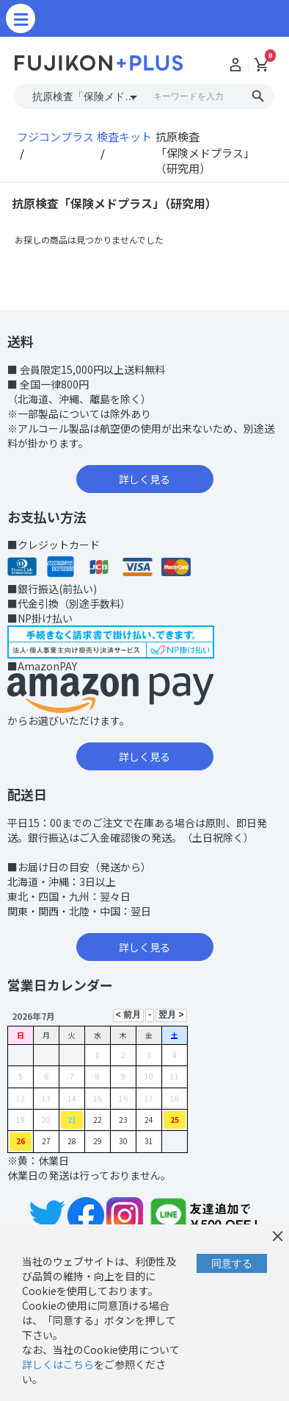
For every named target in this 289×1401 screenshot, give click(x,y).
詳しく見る (144, 479)
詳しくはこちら (58, 1364)
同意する (231, 1263)
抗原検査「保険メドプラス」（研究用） (114, 203)
